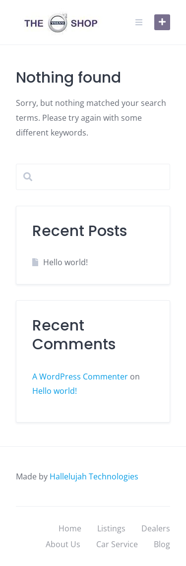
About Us (63, 544)
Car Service (117, 544)
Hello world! (65, 262)
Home (70, 528)
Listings (111, 528)
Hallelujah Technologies (94, 476)
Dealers (155, 528)
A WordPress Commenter (80, 376)
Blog (162, 544)
